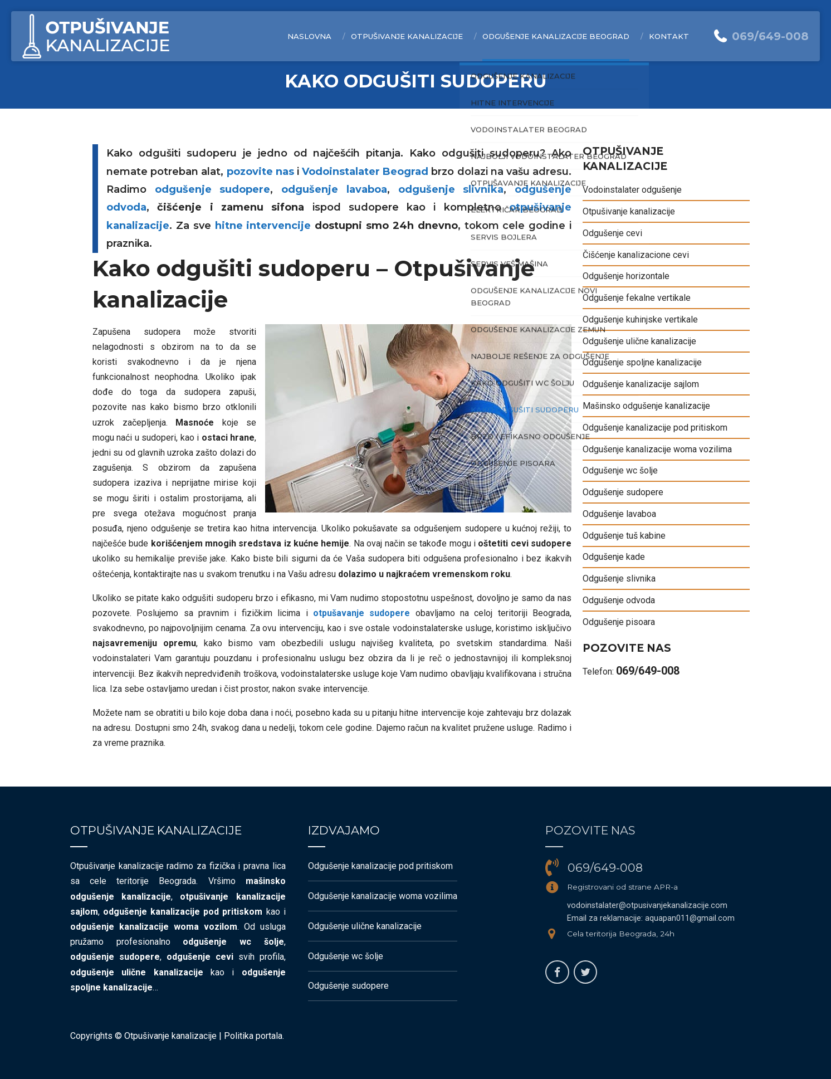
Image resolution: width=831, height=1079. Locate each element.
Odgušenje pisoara (619, 622)
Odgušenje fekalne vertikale (637, 297)
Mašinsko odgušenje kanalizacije (646, 406)
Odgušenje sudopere (623, 492)
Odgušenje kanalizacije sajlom (641, 384)
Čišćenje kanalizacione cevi (636, 255)
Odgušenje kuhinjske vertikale (640, 319)
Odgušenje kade (614, 556)
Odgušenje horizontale (626, 276)
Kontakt (669, 36)
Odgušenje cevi (612, 233)
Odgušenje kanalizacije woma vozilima (657, 449)
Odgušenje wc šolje (620, 470)
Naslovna (309, 36)
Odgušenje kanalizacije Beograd (555, 36)
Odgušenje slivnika (619, 578)
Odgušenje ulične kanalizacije (639, 341)
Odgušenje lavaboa (619, 514)
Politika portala (253, 1036)
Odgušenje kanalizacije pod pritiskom (655, 427)
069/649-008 (648, 670)
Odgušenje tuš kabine (624, 535)
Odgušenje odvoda (619, 600)
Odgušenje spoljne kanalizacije (642, 362)
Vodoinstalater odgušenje (632, 189)
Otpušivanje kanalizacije (407, 36)
